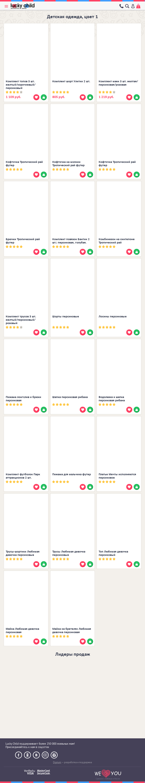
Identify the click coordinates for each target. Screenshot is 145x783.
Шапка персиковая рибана (70, 397)
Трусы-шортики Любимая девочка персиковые (22, 553)
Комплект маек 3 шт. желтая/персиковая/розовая (118, 83)
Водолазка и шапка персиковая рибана (112, 398)
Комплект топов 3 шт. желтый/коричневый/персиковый (20, 85)
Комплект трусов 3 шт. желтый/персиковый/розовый (21, 320)
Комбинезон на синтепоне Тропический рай (117, 241)
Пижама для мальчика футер (71, 474)
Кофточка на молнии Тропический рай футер (68, 163)
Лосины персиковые (113, 316)
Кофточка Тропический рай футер (24, 163)
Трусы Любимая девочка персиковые (68, 553)
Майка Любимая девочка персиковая (22, 630)
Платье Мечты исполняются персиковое (117, 476)
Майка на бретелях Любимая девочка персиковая (71, 630)
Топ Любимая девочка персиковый (113, 553)
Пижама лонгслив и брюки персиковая (23, 398)
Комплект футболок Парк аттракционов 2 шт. (23, 476)
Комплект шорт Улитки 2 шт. (71, 81)
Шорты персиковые (65, 316)
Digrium (57, 762)
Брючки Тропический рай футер (23, 241)
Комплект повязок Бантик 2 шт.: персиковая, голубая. (71, 241)
